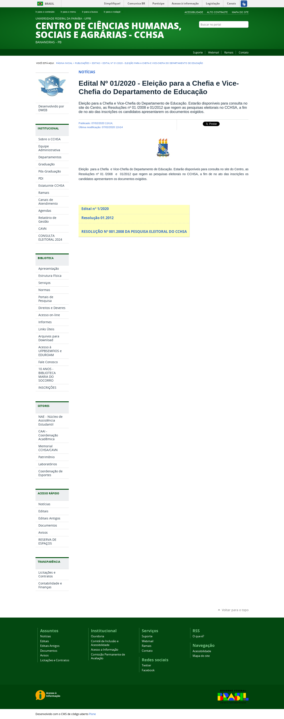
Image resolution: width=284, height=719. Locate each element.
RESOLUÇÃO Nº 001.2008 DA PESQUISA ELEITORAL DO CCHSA (134, 231)
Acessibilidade (194, 12)
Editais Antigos (49, 646)
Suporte (198, 52)
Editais (96, 63)
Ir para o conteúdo (47, 11)
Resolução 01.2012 (97, 218)
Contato (243, 52)
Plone (92, 714)
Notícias (45, 636)
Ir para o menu (70, 11)
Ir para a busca (91, 11)
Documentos (48, 651)
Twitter (146, 665)
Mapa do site (240, 12)
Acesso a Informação (104, 650)
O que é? (198, 636)
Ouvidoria (97, 636)
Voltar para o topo (235, 610)
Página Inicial (64, 63)
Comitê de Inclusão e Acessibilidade (104, 643)
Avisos (44, 655)
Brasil (49, 4)
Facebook (241, 33)
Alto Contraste (217, 12)
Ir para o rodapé (114, 11)
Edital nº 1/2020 (95, 208)
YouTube (235, 33)
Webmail (213, 52)
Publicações (82, 63)
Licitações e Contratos (54, 660)
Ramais (228, 52)
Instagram (246, 33)
